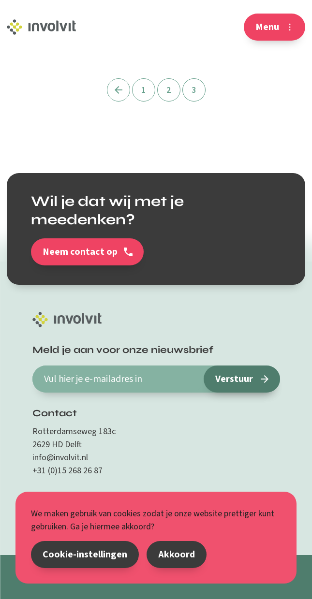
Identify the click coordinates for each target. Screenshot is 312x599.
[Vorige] (118, 90)
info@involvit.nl (60, 458)
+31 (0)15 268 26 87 (67, 471)
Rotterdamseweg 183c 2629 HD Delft (74, 438)
